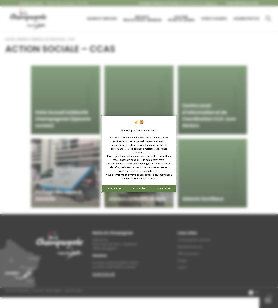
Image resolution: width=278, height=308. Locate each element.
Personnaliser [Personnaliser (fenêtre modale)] (139, 188)
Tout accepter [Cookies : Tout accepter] (163, 188)
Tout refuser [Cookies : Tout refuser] (114, 188)
